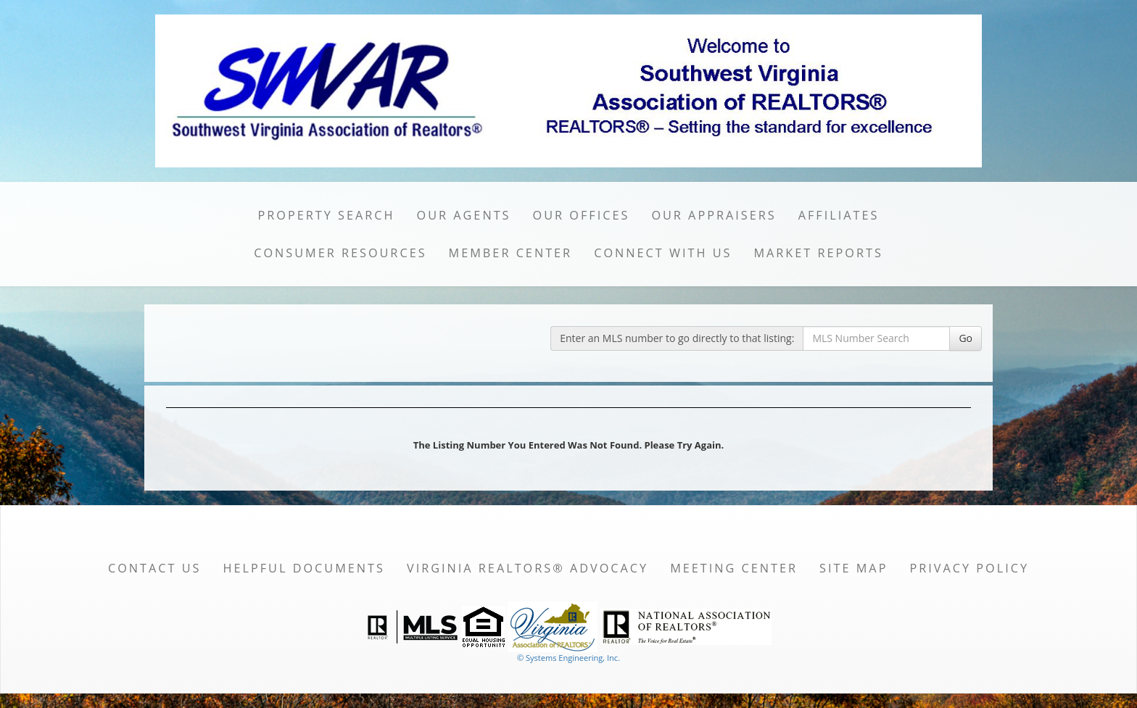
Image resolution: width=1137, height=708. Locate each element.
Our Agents (464, 215)
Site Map (853, 568)
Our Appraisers (713, 215)
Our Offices (581, 215)
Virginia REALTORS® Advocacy (527, 568)
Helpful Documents (303, 568)
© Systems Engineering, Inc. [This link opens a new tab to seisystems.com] (568, 657)
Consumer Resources (340, 253)
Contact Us (155, 568)
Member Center (511, 253)
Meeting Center (734, 568)
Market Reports (817, 253)
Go (965, 338)
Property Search (326, 215)
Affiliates (839, 215)
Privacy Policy (969, 568)
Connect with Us (663, 253)
